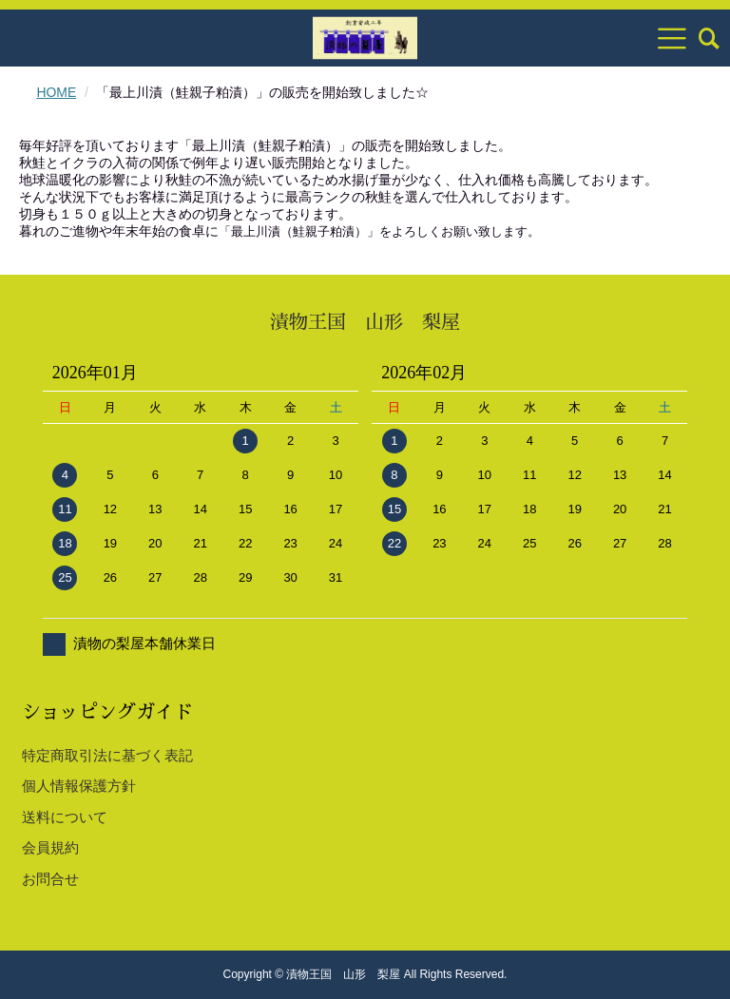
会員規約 (50, 847)
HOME (56, 92)
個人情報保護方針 (79, 786)
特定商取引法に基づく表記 (107, 755)
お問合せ (50, 879)
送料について (64, 817)
